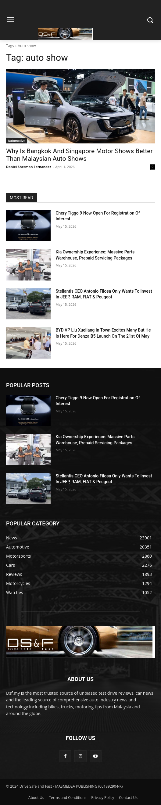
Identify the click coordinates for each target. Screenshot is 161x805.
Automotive (16, 141)
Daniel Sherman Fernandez (28, 166)
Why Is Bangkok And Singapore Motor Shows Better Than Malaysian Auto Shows (79, 154)
